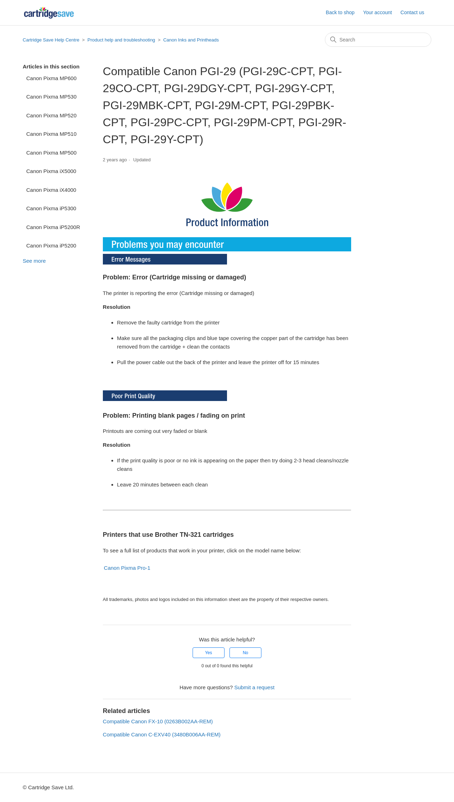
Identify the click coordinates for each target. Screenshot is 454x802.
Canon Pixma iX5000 (51, 171)
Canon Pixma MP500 (51, 153)
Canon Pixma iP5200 (51, 246)
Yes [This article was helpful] (208, 652)
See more (34, 261)
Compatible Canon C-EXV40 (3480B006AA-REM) (162, 734)
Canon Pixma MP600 (51, 78)
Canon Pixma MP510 (51, 134)
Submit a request (254, 687)
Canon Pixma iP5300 (51, 208)
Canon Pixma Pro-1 (127, 568)
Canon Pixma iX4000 (51, 190)
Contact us (412, 12)
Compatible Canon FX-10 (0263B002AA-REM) (158, 721)
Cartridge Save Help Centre (51, 40)
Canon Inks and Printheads (191, 40)
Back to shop (340, 12)
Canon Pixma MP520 (51, 115)
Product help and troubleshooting (121, 40)
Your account (377, 12)
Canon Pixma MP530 (51, 97)
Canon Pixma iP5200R (53, 227)
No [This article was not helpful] (245, 652)
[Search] (378, 40)
